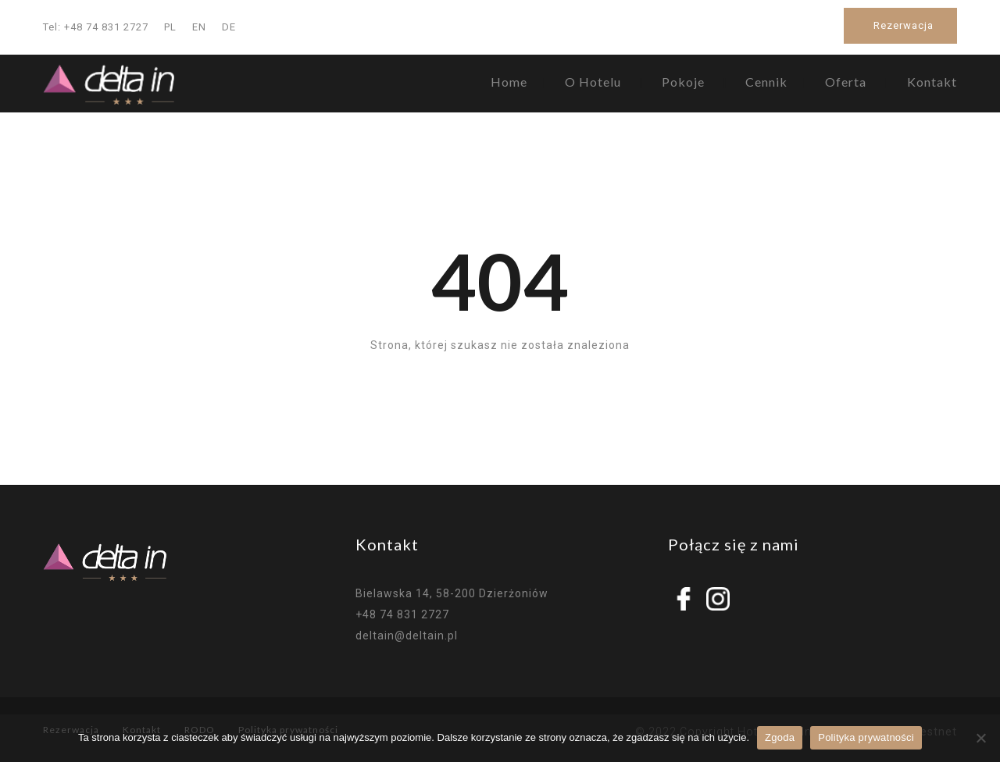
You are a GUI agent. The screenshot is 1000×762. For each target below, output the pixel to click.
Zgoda (780, 737)
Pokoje (683, 81)
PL (170, 27)
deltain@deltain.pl (406, 635)
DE (229, 27)
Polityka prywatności (866, 737)
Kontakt (932, 81)
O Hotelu (593, 81)
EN (199, 27)
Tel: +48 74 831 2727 (95, 27)
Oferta (845, 81)
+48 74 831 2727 (402, 614)
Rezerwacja (903, 25)
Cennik (766, 81)
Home (509, 81)
